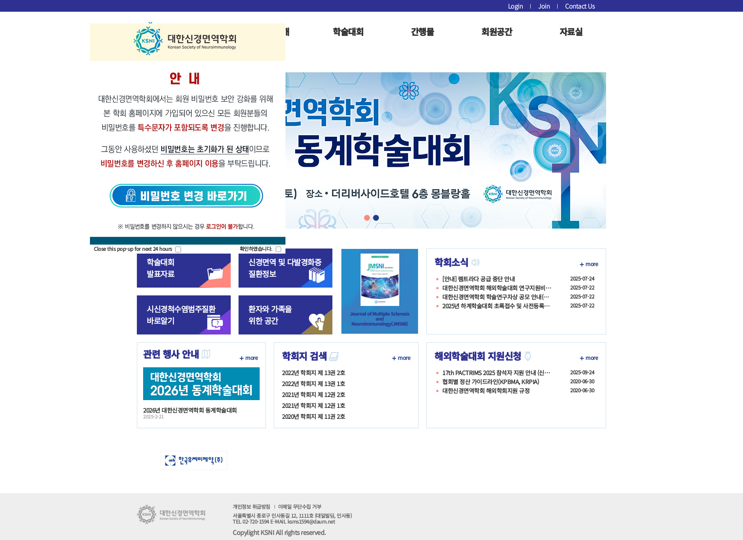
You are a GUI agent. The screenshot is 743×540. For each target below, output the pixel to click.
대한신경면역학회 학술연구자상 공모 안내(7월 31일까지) (497, 296)
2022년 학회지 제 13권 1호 (313, 383)
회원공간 (496, 31)
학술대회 (348, 31)
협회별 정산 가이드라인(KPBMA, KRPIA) (490, 381)
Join (543, 6)
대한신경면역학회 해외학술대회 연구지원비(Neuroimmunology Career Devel (497, 287)
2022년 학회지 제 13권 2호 (313, 372)
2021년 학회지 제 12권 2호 (313, 394)
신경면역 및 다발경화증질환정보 (284, 267)
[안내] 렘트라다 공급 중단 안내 (478, 279)
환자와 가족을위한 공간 (270, 314)
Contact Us (579, 6)
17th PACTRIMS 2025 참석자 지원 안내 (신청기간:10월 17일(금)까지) (497, 372)
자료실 (571, 31)
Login (515, 6)
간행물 (422, 31)
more (591, 264)
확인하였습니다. (256, 248)
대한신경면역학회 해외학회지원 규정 (485, 390)
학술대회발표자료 (160, 267)
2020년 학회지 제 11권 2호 (313, 416)
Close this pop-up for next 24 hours (133, 248)
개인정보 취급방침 (277, 506)
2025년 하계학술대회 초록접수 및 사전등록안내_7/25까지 (497, 305)
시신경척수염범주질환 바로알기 (181, 314)
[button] (367, 218)
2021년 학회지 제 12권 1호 (313, 405)
